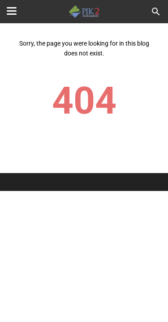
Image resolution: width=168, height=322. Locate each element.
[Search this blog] (156, 11)
